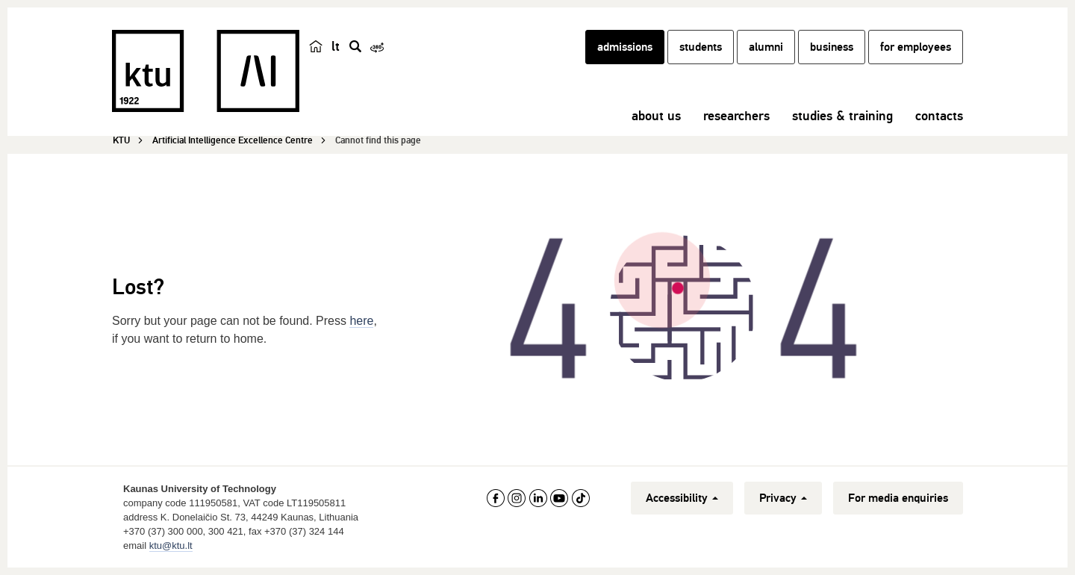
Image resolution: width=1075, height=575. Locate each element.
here (361, 320)
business (831, 47)
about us (656, 116)
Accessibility (682, 498)
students (700, 47)
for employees (915, 47)
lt (335, 46)
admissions (624, 47)
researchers (736, 116)
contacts (939, 116)
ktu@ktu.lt (171, 545)
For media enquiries (898, 498)
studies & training (842, 116)
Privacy (783, 498)
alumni (766, 47)
